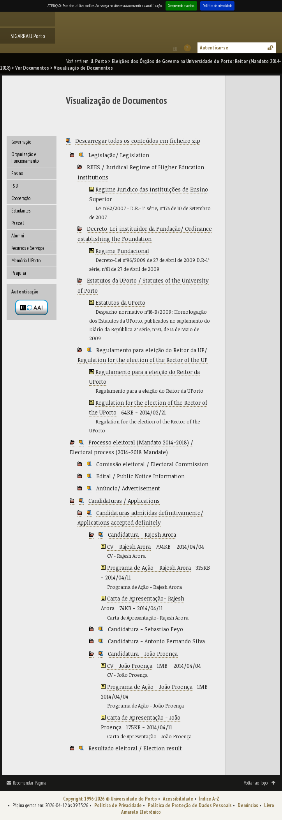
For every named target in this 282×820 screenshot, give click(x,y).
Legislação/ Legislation (118, 155)
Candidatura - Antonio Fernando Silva (156, 641)
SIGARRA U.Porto (28, 36)
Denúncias (248, 805)
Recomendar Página (29, 783)
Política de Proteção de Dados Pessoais (190, 805)
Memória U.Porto (26, 260)
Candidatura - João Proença (143, 653)
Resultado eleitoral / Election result (135, 748)
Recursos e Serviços (27, 248)
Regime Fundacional (122, 251)
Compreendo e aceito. (181, 5)
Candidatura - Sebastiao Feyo (145, 629)
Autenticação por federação (31, 307)
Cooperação (20, 198)
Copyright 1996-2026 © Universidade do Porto (110, 798)
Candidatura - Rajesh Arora (142, 534)
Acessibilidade (178, 798)
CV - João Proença (129, 665)
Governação (21, 142)
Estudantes (20, 210)
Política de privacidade (217, 5)
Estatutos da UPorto (120, 302)
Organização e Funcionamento (25, 157)
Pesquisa (18, 273)
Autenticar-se (214, 47)
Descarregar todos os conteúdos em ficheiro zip (137, 140)
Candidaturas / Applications (124, 500)
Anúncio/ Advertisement (128, 488)
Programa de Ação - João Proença (149, 686)
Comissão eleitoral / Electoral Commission (152, 464)
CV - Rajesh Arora (129, 546)
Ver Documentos (32, 68)
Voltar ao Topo (256, 783)
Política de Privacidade (118, 805)
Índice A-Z (209, 798)
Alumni (17, 235)
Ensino (17, 173)
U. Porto (98, 61)
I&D (14, 186)
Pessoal (17, 223)
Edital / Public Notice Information (140, 476)
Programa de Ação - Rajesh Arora (149, 567)
